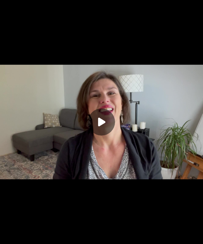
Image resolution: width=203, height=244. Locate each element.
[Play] (101, 122)
